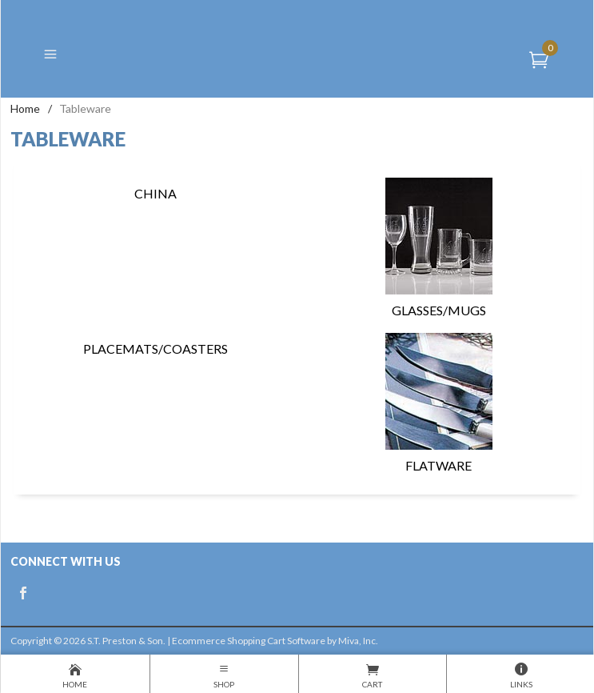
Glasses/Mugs (438, 248)
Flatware (438, 403)
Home (25, 108)
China (155, 193)
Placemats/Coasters (155, 348)
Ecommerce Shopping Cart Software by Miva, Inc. (275, 641)
